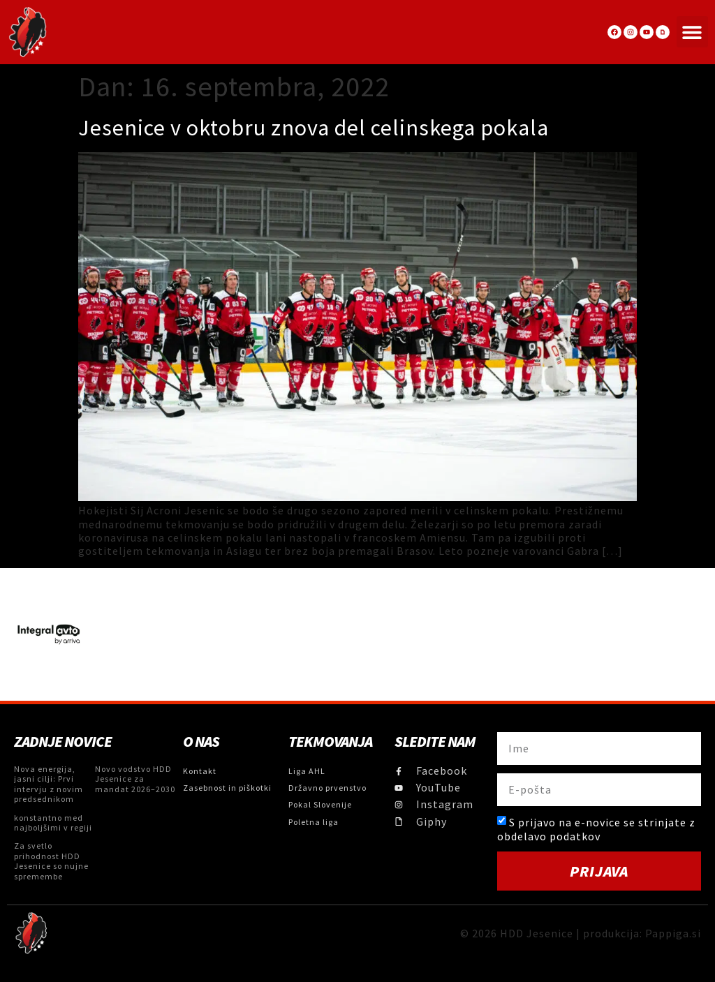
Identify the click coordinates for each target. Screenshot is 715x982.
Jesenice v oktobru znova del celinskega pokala (313, 128)
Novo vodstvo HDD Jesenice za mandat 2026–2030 (135, 779)
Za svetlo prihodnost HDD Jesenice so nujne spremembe (51, 860)
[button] (692, 31)
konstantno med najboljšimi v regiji (53, 822)
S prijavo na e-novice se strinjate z (596, 828)
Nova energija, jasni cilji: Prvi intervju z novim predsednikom (48, 784)
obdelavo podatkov (548, 836)
